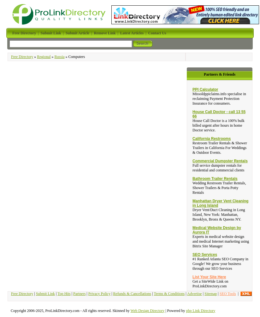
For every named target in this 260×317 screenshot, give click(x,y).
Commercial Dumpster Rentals (220, 161)
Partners (79, 293)
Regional (43, 57)
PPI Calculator (205, 89)
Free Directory (22, 57)
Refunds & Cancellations (132, 293)
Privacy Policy (99, 293)
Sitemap (210, 293)
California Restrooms (211, 138)
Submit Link (45, 293)
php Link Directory (201, 310)
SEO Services (204, 254)
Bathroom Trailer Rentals (215, 178)
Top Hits (64, 293)
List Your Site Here (209, 277)
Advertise (194, 293)
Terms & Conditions (169, 293)
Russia (60, 57)
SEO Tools (228, 293)
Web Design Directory (148, 310)
